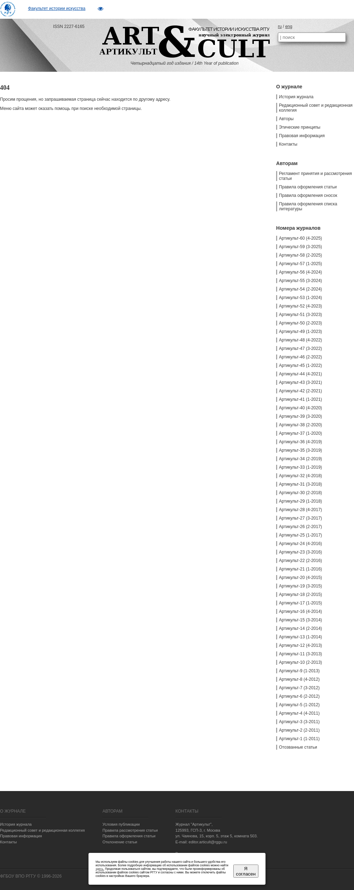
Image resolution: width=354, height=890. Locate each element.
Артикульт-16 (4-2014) (300, 611)
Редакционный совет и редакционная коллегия (316, 108)
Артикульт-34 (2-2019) (300, 458)
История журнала (296, 96)
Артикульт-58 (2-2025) (300, 255)
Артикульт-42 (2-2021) (300, 390)
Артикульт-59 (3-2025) (300, 246)
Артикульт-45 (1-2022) (300, 365)
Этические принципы (299, 127)
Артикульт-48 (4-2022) (300, 340)
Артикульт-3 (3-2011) (299, 721)
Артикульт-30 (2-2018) (300, 492)
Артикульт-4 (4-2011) (299, 713)
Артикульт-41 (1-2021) (300, 399)
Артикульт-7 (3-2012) (299, 687)
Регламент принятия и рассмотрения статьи (315, 176)
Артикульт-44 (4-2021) (300, 373)
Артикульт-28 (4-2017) (300, 509)
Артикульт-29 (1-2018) (300, 501)
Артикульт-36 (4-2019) (300, 441)
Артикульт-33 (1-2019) (300, 467)
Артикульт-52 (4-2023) (300, 306)
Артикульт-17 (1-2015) (300, 603)
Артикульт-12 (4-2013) (300, 645)
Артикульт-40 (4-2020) (300, 407)
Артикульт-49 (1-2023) (300, 331)
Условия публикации (120, 824)
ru (280, 26)
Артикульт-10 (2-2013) (300, 662)
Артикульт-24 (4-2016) (300, 543)
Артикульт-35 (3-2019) (300, 450)
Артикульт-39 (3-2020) (300, 416)
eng (288, 26)
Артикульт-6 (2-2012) (299, 696)
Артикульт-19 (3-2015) (300, 586)
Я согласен (246, 871)
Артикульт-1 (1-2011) (299, 738)
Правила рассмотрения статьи (130, 830)
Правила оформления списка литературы (308, 206)
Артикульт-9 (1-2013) (299, 670)
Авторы (286, 118)
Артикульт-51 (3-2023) (300, 314)
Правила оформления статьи (308, 187)
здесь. (100, 869)
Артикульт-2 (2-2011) (299, 730)
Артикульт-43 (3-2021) (300, 382)
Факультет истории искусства (56, 8)
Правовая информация (302, 135)
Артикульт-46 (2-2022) (300, 357)
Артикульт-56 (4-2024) (300, 272)
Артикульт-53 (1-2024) (300, 297)
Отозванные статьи (298, 747)
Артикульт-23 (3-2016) (300, 552)
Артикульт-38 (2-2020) (300, 424)
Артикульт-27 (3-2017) (300, 518)
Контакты (288, 144)
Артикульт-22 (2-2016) (300, 560)
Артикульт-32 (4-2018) (300, 475)
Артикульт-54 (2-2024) (300, 289)
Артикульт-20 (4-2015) (300, 577)
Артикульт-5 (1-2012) (299, 704)
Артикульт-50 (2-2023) (300, 323)
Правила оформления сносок (308, 195)
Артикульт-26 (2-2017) (300, 526)
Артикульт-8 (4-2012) (299, 679)
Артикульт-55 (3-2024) (300, 280)
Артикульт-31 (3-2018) (300, 484)
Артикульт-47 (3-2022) (300, 348)
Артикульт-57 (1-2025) (300, 263)
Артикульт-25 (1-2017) (300, 535)
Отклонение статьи (119, 842)
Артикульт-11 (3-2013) (300, 653)
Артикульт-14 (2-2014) (300, 628)
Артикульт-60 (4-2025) (300, 238)
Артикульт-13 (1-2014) (300, 636)
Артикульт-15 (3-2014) (300, 619)
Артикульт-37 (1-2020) (300, 433)
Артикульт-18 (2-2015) (300, 594)
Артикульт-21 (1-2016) (300, 569)
